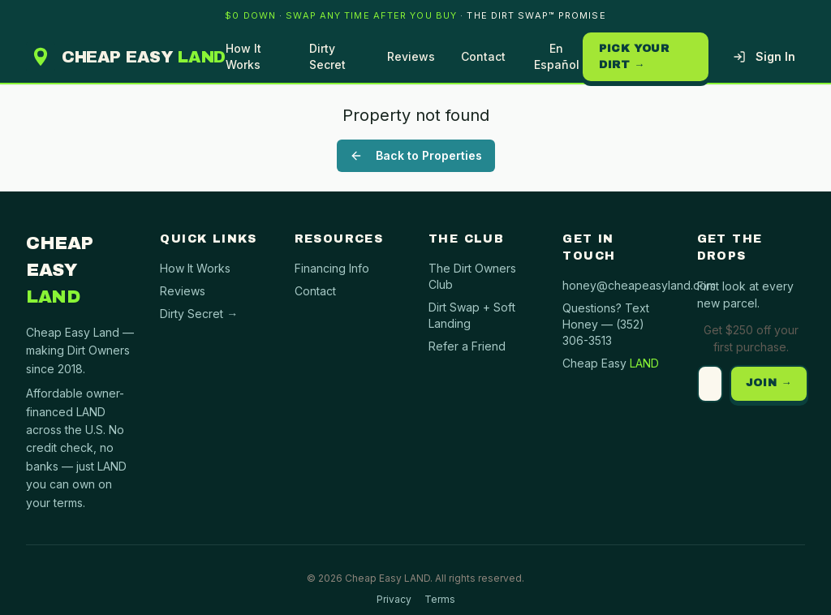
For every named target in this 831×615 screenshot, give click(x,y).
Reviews (411, 56)
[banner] (415, 15)
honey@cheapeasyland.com (639, 285)
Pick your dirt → (634, 57)
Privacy (394, 599)
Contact (483, 56)
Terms (439, 599)
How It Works (243, 56)
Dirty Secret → (199, 313)
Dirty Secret (327, 56)
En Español (556, 56)
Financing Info (332, 268)
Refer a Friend (467, 346)
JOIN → (769, 383)
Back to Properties (416, 155)
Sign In (764, 56)
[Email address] (710, 383)
